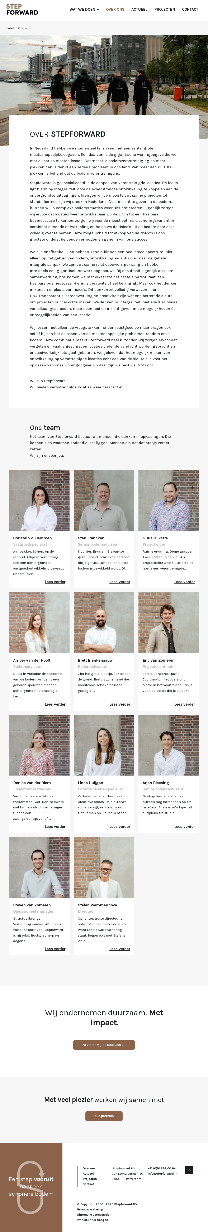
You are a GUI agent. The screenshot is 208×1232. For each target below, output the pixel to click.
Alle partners (104, 1116)
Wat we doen (84, 9)
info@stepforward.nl (162, 1173)
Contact (190, 9)
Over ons (115, 9)
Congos (102, 1220)
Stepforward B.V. (126, 1204)
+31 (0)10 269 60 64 (162, 1168)
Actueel (139, 9)
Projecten (164, 9)
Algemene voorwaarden (94, 1215)
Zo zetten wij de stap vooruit (104, 1045)
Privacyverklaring (90, 1209)
